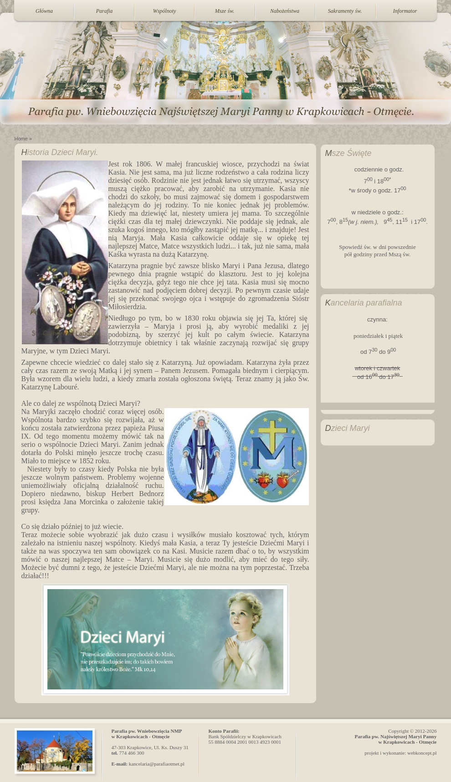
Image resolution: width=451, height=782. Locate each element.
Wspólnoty (164, 11)
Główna (44, 11)
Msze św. (224, 11)
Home (21, 138)
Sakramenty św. (345, 11)
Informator (405, 11)
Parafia (104, 11)
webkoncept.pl (421, 753)
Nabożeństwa (284, 11)
